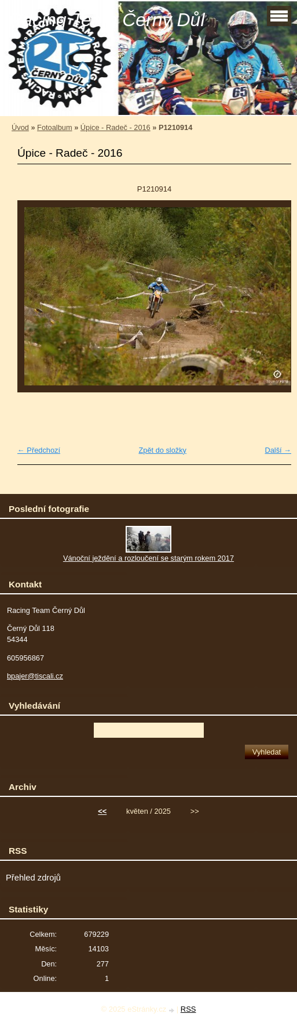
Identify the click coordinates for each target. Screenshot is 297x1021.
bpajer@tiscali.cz (35, 676)
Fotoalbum (54, 127)
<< (102, 811)
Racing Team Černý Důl (107, 19)
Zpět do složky (162, 450)
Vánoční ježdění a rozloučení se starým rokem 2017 (148, 558)
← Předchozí (38, 450)
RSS (188, 1009)
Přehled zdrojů (33, 877)
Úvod (20, 127)
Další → (278, 450)
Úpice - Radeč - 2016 (115, 127)
